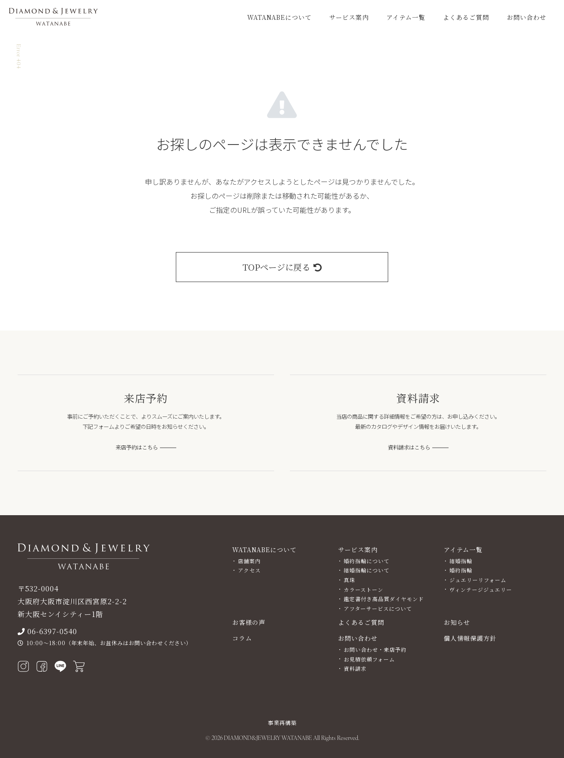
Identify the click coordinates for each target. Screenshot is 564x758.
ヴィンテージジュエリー (480, 589)
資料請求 (355, 668)
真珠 (349, 579)
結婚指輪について (367, 570)
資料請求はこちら (409, 447)
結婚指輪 (460, 561)
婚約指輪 (460, 570)
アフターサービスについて (378, 608)
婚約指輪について (367, 561)
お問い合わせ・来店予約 (375, 649)
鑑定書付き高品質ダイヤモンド (384, 598)
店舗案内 (249, 561)
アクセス (249, 570)
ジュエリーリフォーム (477, 579)
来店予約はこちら (136, 447)
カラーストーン (363, 589)
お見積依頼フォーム (369, 659)
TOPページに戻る (282, 267)
